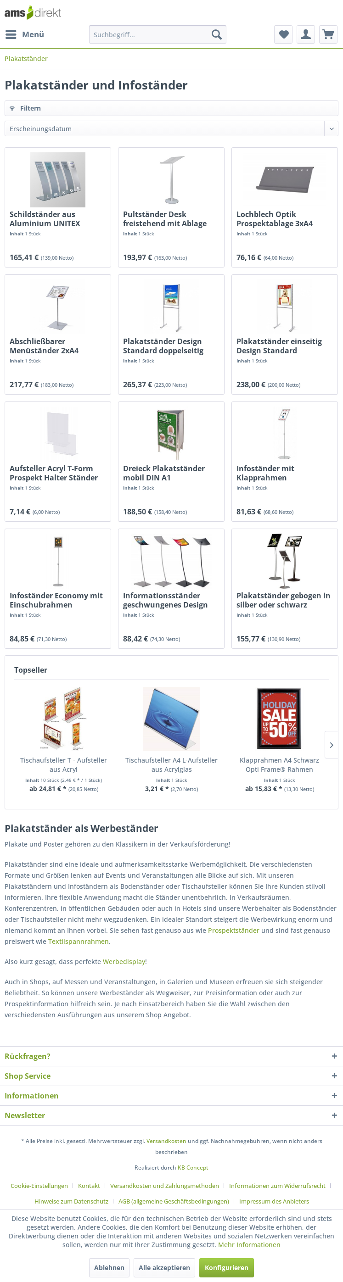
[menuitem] (24, 34)
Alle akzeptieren (164, 1267)
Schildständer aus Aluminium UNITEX (45, 219)
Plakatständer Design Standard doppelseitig (163, 346)
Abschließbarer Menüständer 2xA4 (44, 346)
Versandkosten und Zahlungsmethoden (164, 1186)
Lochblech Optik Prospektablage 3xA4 (274, 219)
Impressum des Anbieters (274, 1201)
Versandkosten (166, 1141)
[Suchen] (216, 34)
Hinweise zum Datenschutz (71, 1201)
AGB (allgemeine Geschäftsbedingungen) (173, 1201)
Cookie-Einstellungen (39, 1186)
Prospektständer (233, 930)
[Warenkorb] (328, 34)
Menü (25, 33)
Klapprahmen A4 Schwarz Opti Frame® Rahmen (279, 765)
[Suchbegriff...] (157, 34)
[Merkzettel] (283, 34)
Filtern (25, 108)
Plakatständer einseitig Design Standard (279, 346)
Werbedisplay (124, 961)
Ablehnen (109, 1267)
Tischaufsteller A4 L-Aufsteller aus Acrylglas (171, 765)
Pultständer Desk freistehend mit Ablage (165, 219)
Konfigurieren (226, 1267)
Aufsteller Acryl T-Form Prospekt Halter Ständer (54, 473)
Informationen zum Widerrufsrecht (277, 1186)
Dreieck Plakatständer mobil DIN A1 (164, 473)
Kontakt (89, 1186)
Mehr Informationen (249, 1244)
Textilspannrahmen (78, 941)
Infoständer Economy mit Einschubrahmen (56, 600)
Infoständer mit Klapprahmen (265, 473)
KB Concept (193, 1167)
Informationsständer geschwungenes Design (165, 600)
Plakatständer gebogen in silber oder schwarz (283, 600)
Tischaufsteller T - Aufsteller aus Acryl (63, 765)
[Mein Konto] (306, 34)
